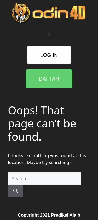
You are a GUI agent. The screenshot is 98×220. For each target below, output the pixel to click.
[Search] (15, 191)
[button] (49, 33)
